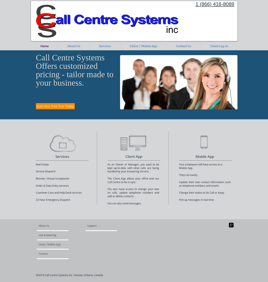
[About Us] (55, 225)
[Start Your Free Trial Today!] (55, 106)
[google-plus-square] (231, 225)
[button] (105, 46)
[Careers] (50, 253)
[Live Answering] (51, 235)
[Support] (97, 225)
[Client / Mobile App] (50, 244)
